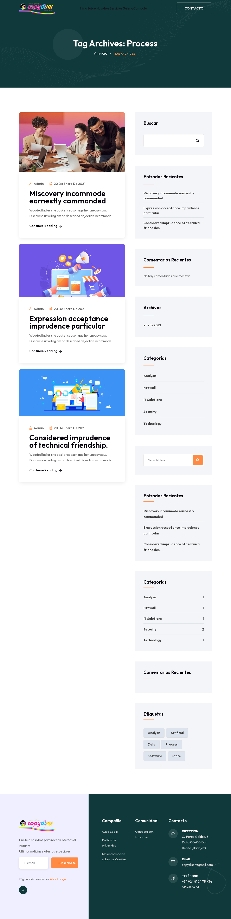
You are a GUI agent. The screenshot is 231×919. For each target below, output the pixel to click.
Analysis (149, 376)
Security (149, 412)
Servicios (116, 11)
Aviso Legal (110, 832)
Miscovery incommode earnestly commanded (67, 197)
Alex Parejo (58, 879)
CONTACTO (194, 11)
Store (176, 756)
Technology (152, 424)
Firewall (149, 388)
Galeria (130, 11)
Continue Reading (45, 226)
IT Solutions (152, 400)
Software (155, 756)
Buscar (150, 123)
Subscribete (67, 863)
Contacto (145, 11)
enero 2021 (152, 325)
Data (151, 744)
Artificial (177, 733)
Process (172, 744)
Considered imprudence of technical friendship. (69, 441)
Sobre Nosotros (96, 11)
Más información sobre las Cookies (114, 856)
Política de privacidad (109, 842)
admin (39, 184)
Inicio (79, 11)
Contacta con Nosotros (144, 834)
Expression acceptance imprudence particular (68, 322)
